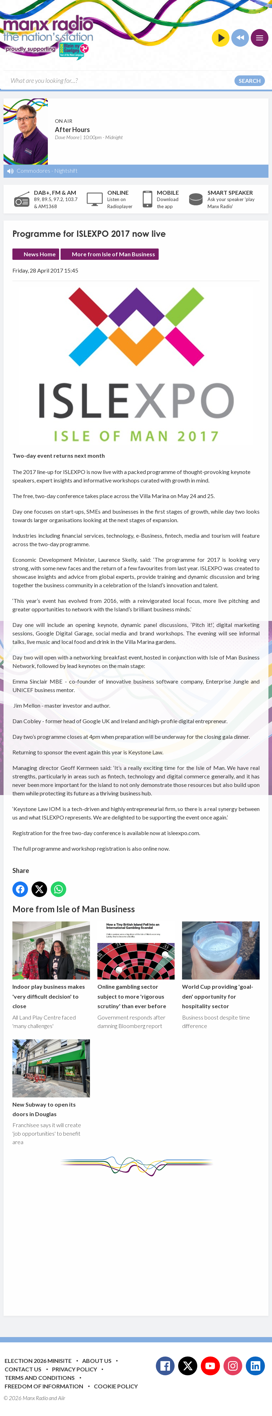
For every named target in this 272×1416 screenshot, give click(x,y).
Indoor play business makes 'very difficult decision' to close (51, 966)
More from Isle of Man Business (113, 254)
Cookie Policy (116, 1386)
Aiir (61, 1398)
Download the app (167, 202)
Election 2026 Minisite (38, 1360)
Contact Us (23, 1369)
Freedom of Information (44, 1386)
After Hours (72, 129)
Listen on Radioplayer (119, 202)
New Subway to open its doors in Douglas (51, 1078)
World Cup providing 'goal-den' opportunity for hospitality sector (221, 966)
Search (250, 80)
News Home (40, 254)
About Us (97, 1360)
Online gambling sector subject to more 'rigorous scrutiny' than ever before (136, 966)
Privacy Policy (74, 1369)
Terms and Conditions (40, 1377)
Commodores (33, 170)
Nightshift (66, 170)
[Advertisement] (142, 1240)
